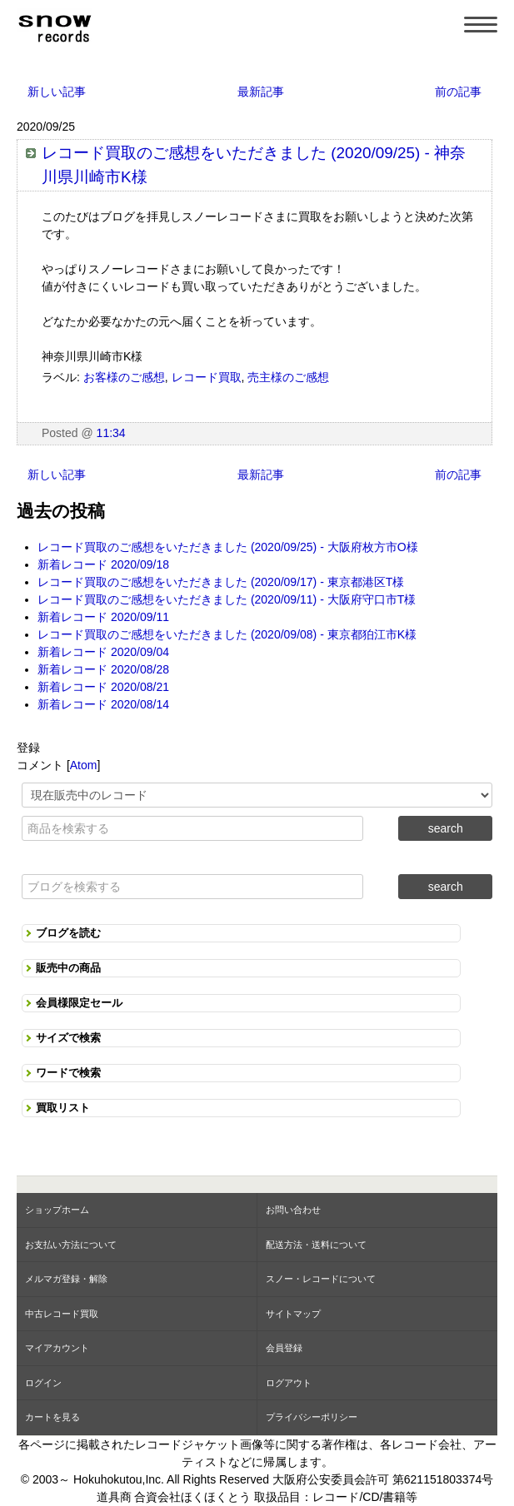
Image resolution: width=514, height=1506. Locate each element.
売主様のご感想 (288, 377)
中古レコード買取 (61, 1314)
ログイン (43, 1383)
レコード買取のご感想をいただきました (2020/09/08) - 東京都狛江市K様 (227, 634)
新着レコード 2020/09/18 (103, 564)
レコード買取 (207, 377)
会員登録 (284, 1348)
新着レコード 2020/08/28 (103, 669)
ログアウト (289, 1383)
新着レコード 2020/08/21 (103, 686)
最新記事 (260, 91)
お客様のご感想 (124, 377)
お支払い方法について (71, 1245)
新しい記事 (56, 91)
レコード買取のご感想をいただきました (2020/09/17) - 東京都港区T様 (220, 582)
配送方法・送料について (316, 1245)
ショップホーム (57, 1210)
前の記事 (458, 91)
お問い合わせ (293, 1210)
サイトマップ (293, 1314)
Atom (83, 765)
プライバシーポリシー (311, 1417)
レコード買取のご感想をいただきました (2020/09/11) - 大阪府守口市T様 (226, 599)
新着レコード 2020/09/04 (103, 652)
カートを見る (52, 1417)
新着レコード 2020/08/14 (103, 704)
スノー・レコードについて (321, 1279)
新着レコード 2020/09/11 (103, 617)
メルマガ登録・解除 (66, 1279)
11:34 (111, 433)
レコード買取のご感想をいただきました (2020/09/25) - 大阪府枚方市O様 (227, 547)
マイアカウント (57, 1348)
